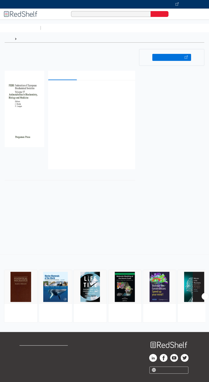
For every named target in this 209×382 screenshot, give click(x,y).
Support (25, 356)
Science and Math (76, 28)
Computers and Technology (111, 28)
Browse (24, 39)
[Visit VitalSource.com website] (104, 4)
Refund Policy (62, 356)
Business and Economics (151, 28)
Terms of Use (62, 350)
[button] (92, 89)
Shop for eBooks (31, 350)
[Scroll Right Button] (205, 296)
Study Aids (52, 28)
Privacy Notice (30, 362)
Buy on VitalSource (171, 57)
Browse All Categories (20, 28)
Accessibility (61, 362)
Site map (25, 369)
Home (9, 39)
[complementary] (104, 289)
